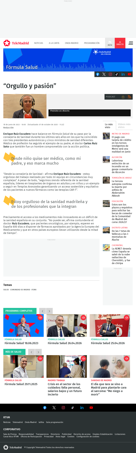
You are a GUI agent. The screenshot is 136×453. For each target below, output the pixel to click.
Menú (130, 43)
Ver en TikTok (72, 408)
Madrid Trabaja (56, 380)
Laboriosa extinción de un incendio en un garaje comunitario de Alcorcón (106, 159)
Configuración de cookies (87, 437)
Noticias (38, 43)
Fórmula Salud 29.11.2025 (23, 366)
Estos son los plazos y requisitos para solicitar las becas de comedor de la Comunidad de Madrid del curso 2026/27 (106, 203)
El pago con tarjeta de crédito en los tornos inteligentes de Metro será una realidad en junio (106, 136)
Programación (91, 43)
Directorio (55, 434)
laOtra (41, 422)
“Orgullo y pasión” (24, 106)
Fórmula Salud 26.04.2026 (66, 325)
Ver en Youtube (91, 407)
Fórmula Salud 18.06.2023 (23, 325)
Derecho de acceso (82, 434)
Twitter (104, 74)
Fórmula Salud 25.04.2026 (110, 325)
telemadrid (12, 447)
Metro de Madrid (120, 134)
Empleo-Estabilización (103, 434)
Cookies (70, 437)
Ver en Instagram (63, 407)
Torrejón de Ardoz (122, 178)
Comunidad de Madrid (20, 290)
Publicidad (66, 434)
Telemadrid (18, 422)
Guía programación (54, 422)
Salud (6, 290)
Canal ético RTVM (11, 437)
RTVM (6, 417)
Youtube (129, 74)
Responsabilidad (26, 434)
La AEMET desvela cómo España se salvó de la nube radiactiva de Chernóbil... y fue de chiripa (106, 247)
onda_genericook (68, 59)
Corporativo (11, 429)
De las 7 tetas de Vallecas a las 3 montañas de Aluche (106, 230)
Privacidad (49, 437)
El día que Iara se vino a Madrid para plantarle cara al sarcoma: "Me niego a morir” (110, 366)
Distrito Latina (120, 228)
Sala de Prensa (10, 434)
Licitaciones (120, 434)
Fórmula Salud (13, 339)
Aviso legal (60, 437)
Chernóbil (117, 245)
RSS (129, 97)
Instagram (110, 74)
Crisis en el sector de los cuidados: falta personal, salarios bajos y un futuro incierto (66, 366)
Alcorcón (117, 157)
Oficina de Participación (31, 437)
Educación (117, 201)
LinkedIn (123, 74)
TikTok (117, 74)
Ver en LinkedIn (82, 407)
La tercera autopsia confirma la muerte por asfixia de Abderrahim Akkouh (106, 180)
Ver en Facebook (44, 408)
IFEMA (33, 290)
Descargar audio (123, 97)
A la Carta (54, 43)
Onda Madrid (71, 43)
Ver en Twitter (54, 408)
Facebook (97, 74)
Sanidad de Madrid (101, 380)
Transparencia (42, 434)
